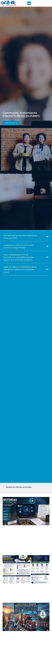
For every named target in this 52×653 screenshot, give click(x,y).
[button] (29, 3)
